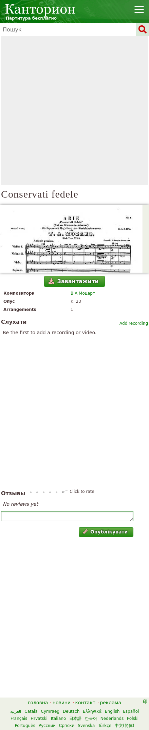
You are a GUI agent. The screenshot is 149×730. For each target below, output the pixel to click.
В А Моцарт (83, 293)
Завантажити (73, 281)
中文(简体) (124, 725)
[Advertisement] (74, 110)
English (112, 711)
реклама (110, 702)
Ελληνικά (92, 711)
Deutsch (71, 711)
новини (62, 702)
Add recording (133, 323)
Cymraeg (50, 711)
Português (25, 725)
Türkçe (104, 725)
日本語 (75, 718)
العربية (15, 711)
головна (38, 702)
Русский (47, 725)
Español (131, 711)
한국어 (91, 718)
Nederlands (112, 718)
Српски (67, 725)
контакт (85, 702)
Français (19, 718)
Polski (132, 718)
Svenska (86, 725)
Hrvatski (39, 718)
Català (30, 711)
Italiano (58, 718)
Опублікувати (105, 531)
